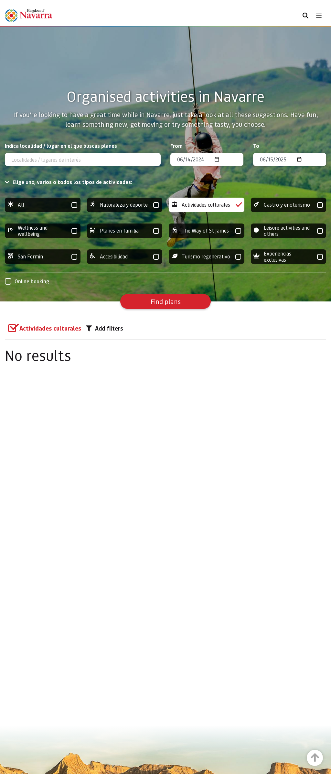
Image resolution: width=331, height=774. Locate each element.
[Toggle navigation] (319, 15)
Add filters (104, 328)
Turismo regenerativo (206, 256)
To (256, 145)
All (42, 205)
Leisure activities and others (288, 230)
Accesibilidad (125, 256)
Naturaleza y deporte (125, 205)
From (176, 145)
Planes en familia (125, 230)
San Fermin (42, 256)
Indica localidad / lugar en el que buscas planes (61, 145)
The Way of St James (206, 230)
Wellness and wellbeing (42, 230)
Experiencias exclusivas (288, 256)
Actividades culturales (206, 205)
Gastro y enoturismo (288, 205)
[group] (42, 205)
